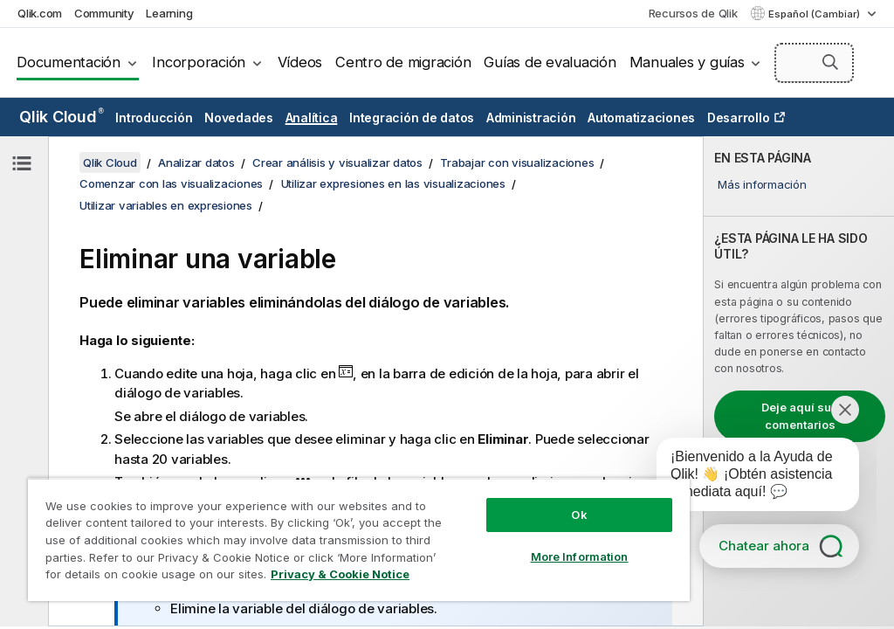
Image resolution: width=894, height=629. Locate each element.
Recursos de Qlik (693, 13)
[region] (359, 539)
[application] (746, 477)
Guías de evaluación (549, 62)
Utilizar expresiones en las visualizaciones (393, 183)
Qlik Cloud (61, 116)
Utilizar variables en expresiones (165, 205)
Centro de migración (403, 62)
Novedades (238, 117)
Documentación (68, 62)
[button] (830, 62)
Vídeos (300, 62)
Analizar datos (196, 162)
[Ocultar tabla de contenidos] (22, 163)
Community (104, 13)
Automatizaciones (641, 117)
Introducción (153, 117)
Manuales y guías (687, 62)
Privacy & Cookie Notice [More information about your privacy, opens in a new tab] (340, 574)
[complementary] (799, 381)
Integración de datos (411, 117)
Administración (531, 117)
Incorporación (198, 62)
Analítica (311, 117)
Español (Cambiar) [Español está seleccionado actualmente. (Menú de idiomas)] (815, 14)
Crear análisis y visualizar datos (337, 162)
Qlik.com (39, 13)
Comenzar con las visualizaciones (171, 183)
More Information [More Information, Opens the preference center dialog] (580, 556)
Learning (169, 13)
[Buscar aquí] (814, 63)
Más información (762, 184)
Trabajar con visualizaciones (517, 162)
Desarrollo (738, 117)
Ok (579, 515)
